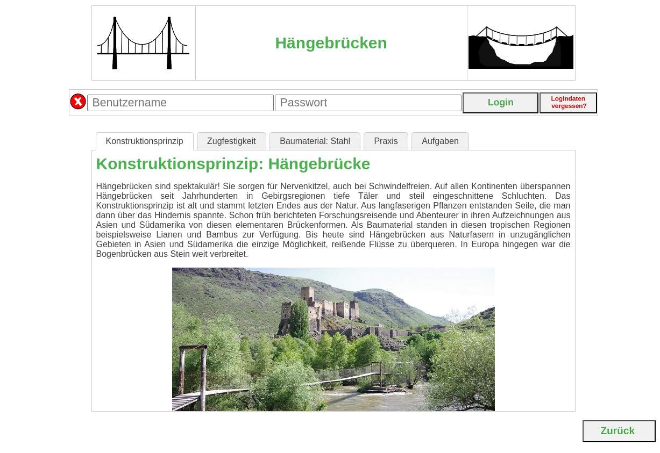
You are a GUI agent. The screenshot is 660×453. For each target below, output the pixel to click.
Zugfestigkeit (231, 141)
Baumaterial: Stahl (315, 141)
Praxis (386, 141)
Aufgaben (440, 141)
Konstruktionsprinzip (144, 141)
